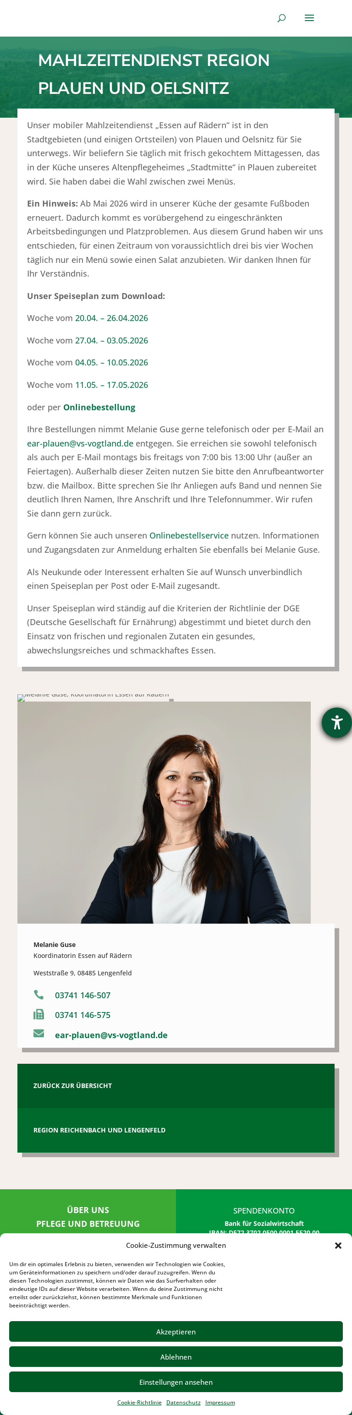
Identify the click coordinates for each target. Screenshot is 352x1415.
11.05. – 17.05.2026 (111, 663)
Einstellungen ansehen (176, 1382)
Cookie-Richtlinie (139, 1402)
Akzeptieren (176, 1331)
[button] (338, 1245)
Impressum (220, 1402)
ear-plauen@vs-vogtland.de (80, 722)
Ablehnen (176, 1356)
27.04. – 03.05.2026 (111, 619)
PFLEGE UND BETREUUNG (88, 1223)
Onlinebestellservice (189, 814)
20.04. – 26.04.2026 (111, 597)
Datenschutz (183, 1402)
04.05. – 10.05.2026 (111, 641)
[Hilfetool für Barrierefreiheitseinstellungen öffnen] (337, 723)
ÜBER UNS (88, 1209)
